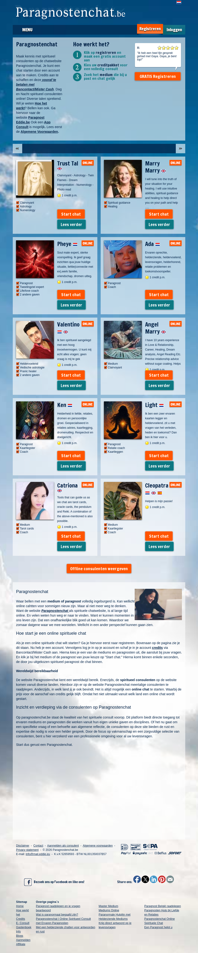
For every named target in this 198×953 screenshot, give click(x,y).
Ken (64, 405)
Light (154, 405)
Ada (152, 244)
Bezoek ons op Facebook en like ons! (54, 882)
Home (20, 906)
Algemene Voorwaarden (39, 131)
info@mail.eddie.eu (38, 854)
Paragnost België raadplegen (162, 906)
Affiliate (20, 944)
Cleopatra (156, 489)
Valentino (68, 327)
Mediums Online (109, 910)
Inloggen (174, 30)
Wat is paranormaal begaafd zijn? (57, 914)
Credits (20, 919)
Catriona (67, 486)
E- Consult (22, 923)
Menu (27, 30)
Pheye (67, 244)
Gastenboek (23, 927)
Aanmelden (23, 940)
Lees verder (71, 224)
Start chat (71, 214)
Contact (38, 845)
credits (157, 648)
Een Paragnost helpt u (158, 927)
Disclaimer (22, 845)
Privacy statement (27, 850)
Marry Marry (155, 166)
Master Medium (108, 906)
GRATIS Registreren (158, 76)
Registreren (150, 29)
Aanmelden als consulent (63, 845)
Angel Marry (155, 327)
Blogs (19, 935)
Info (18, 931)
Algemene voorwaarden (98, 845)
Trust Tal (67, 164)
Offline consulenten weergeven (99, 568)
